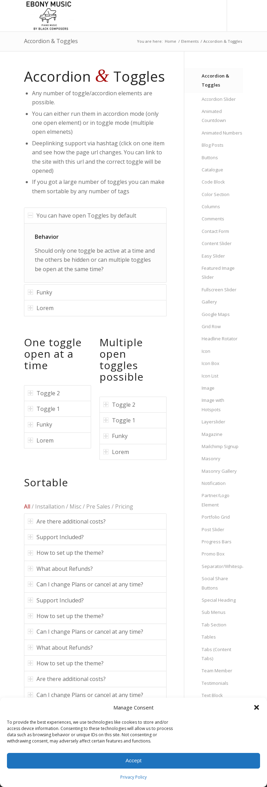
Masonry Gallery (219, 471)
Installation (50, 506)
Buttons (210, 157)
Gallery (209, 302)
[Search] (199, 15)
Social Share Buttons (215, 583)
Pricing (124, 506)
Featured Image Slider (218, 272)
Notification (214, 483)
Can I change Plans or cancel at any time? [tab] (85, 584)
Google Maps (216, 314)
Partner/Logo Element (215, 500)
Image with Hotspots (213, 404)
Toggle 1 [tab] (44, 409)
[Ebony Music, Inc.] (49, 15)
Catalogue (212, 170)
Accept (133, 760)
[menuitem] (199, 15)
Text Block (212, 695)
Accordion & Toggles (51, 41)
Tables (209, 637)
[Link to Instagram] (238, 15)
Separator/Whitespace (222, 566)
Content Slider (217, 243)
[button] (256, 707)
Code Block (213, 182)
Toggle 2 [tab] (44, 393)
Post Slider (213, 529)
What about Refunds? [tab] (60, 569)
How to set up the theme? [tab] (66, 553)
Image (208, 388)
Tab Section (214, 625)
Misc (75, 506)
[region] (95, 252)
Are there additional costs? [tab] (67, 521)
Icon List (210, 376)
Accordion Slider (219, 99)
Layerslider (213, 422)
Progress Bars (217, 541)
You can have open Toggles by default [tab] (82, 215)
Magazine (212, 434)
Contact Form (215, 231)
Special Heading (219, 600)
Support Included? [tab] (56, 537)
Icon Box (210, 363)
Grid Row (211, 326)
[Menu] (214, 15)
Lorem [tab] (41, 308)
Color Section (215, 194)
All (27, 506)
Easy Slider (213, 256)
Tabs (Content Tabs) (216, 654)
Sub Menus (214, 612)
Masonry (211, 458)
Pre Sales (98, 506)
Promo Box (213, 554)
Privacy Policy (133, 777)
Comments (213, 219)
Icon (206, 351)
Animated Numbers (222, 133)
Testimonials (215, 683)
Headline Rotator (219, 338)
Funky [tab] (40, 292)
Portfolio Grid (216, 517)
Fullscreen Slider (219, 289)
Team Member (217, 670)
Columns (211, 206)
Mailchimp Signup (220, 446)
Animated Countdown (214, 115)
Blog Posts (213, 145)
